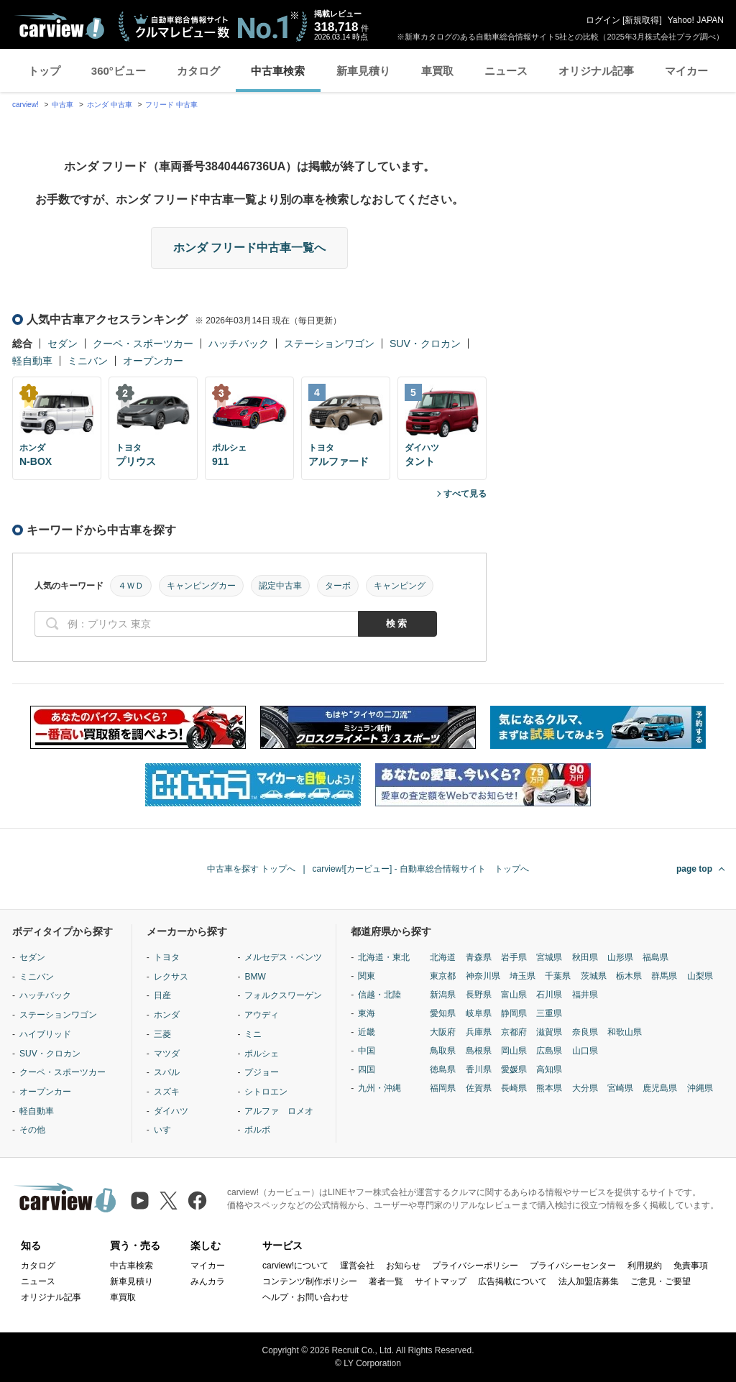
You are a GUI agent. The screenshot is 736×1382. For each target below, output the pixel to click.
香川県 (479, 1069)
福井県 (585, 995)
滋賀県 (549, 1032)
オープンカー (153, 361)
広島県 (549, 1051)
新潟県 (443, 995)
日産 (162, 995)
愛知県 (443, 1013)
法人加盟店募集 (588, 1281)
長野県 (479, 995)
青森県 (479, 957)
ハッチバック (238, 343)
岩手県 (514, 957)
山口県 (585, 1051)
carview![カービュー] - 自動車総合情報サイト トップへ (421, 869)
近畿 (366, 1032)
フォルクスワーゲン (283, 995)
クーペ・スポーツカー (143, 343)
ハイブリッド (45, 1034)
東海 (366, 1013)
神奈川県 (483, 976)
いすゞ (167, 1130)
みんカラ (207, 1281)
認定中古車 (280, 586)
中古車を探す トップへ (251, 869)
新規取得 (642, 20)
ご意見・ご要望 (660, 1281)
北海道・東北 (384, 957)
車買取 (437, 71)
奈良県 (585, 1032)
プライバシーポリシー (475, 1266)
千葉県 (558, 976)
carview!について (295, 1266)
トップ (44, 71)
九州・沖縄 (379, 1088)
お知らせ (403, 1266)
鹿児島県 (660, 1088)
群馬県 (664, 976)
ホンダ (167, 1015)
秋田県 (585, 957)
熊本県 (549, 1088)
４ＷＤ (131, 586)
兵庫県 (479, 1032)
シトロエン (266, 1092)
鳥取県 (443, 1051)
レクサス (171, 977)
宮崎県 (620, 1088)
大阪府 (443, 1032)
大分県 (585, 1088)
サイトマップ (440, 1281)
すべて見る (465, 494)
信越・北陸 (379, 995)
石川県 (549, 995)
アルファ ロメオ (278, 1111)
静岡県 (514, 1013)
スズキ (167, 1092)
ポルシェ (261, 1054)
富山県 (514, 995)
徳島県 (443, 1069)
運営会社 (357, 1266)
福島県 (655, 957)
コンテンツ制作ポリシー (309, 1281)
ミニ (253, 1034)
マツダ (167, 1054)
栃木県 (629, 976)
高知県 (549, 1069)
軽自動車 (32, 361)
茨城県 (594, 976)
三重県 (549, 1013)
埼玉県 (522, 976)
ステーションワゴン (329, 343)
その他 (32, 1130)
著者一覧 (386, 1281)
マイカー (686, 71)
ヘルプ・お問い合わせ (305, 1297)
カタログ (198, 71)
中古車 (62, 105)
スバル (167, 1072)
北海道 (443, 957)
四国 (366, 1069)
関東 (366, 976)
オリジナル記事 (596, 71)
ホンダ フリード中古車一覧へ (249, 247)
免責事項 (690, 1266)
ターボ (338, 586)
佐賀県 (479, 1088)
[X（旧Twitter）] (168, 1200)
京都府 (514, 1032)
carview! (25, 105)
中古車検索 (278, 71)
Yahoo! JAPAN (696, 20)
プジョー (261, 1072)
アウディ (261, 1015)
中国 (366, 1051)
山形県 (620, 957)
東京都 (443, 976)
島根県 (479, 1051)
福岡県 (443, 1088)
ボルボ (257, 1130)
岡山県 (514, 1051)
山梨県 (700, 976)
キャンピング (400, 586)
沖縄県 (700, 1088)
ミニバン (88, 361)
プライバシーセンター (573, 1266)
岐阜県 (479, 1013)
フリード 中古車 (171, 105)
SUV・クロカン (425, 343)
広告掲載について (512, 1281)
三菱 (162, 1034)
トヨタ (167, 957)
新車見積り (363, 71)
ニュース (506, 71)
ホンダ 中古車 (109, 105)
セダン (62, 343)
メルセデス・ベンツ (283, 957)
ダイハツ (171, 1111)
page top (694, 869)
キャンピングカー (201, 586)
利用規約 (644, 1266)
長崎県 (514, 1088)
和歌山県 (624, 1032)
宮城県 (549, 957)
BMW (254, 977)
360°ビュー (118, 71)
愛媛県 (514, 1069)
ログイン (603, 20)
